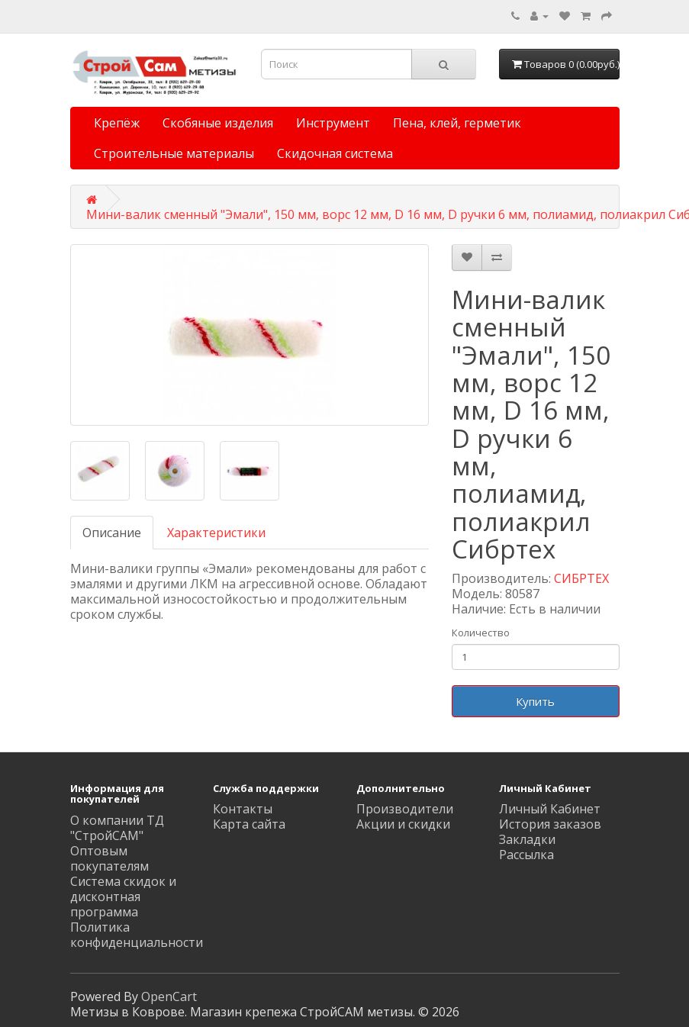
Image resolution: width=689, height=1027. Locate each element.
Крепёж (117, 122)
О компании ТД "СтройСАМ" (117, 828)
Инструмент (333, 122)
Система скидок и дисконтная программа (123, 896)
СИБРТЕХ (581, 578)
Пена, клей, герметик (457, 122)
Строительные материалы (174, 153)
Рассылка (526, 854)
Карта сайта (249, 824)
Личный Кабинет (549, 808)
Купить (535, 701)
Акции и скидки (403, 824)
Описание (111, 532)
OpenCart (169, 996)
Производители (404, 808)
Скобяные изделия (218, 122)
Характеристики (216, 532)
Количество (481, 632)
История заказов (550, 824)
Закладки (527, 839)
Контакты (242, 808)
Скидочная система (335, 153)
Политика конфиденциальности (136, 935)
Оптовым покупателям (109, 858)
